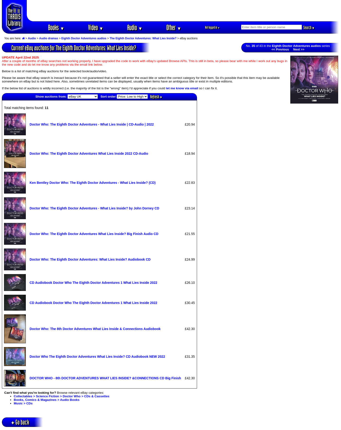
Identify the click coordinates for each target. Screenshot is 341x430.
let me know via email (182, 88)
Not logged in (212, 27)
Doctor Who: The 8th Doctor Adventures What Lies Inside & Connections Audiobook (95, 329)
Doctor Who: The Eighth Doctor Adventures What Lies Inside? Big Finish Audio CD (94, 234)
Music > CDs (23, 403)
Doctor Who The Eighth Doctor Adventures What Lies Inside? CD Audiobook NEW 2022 (97, 356)
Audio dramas (48, 38)
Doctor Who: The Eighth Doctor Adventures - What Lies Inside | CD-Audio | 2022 (92, 124)
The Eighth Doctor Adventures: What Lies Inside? (143, 38)
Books (56, 27)
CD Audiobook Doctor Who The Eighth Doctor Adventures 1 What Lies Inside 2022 (93, 283)
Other (173, 27)
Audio (135, 27)
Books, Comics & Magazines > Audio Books (47, 400)
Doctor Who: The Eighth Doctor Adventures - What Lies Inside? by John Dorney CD (94, 208)
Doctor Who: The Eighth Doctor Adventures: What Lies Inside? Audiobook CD (90, 259)
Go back (20, 422)
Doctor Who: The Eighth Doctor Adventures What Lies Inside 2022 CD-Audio (89, 153)
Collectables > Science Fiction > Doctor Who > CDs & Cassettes (61, 396)
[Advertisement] (183, 10)
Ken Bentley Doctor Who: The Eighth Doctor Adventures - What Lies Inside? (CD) (93, 183)
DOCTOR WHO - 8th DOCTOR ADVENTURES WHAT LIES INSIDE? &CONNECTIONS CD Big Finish (105, 378)
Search (308, 27)
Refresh (156, 96)
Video (95, 27)
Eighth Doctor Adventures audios (83, 38)
